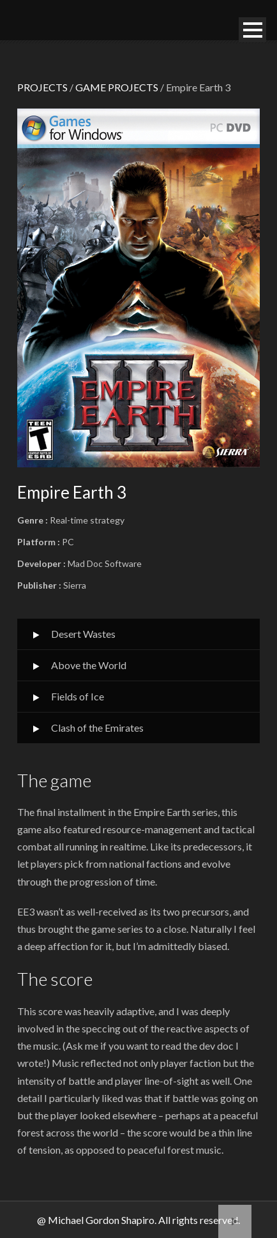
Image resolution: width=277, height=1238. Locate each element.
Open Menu (252, 29)
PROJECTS (42, 87)
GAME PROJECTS (116, 87)
